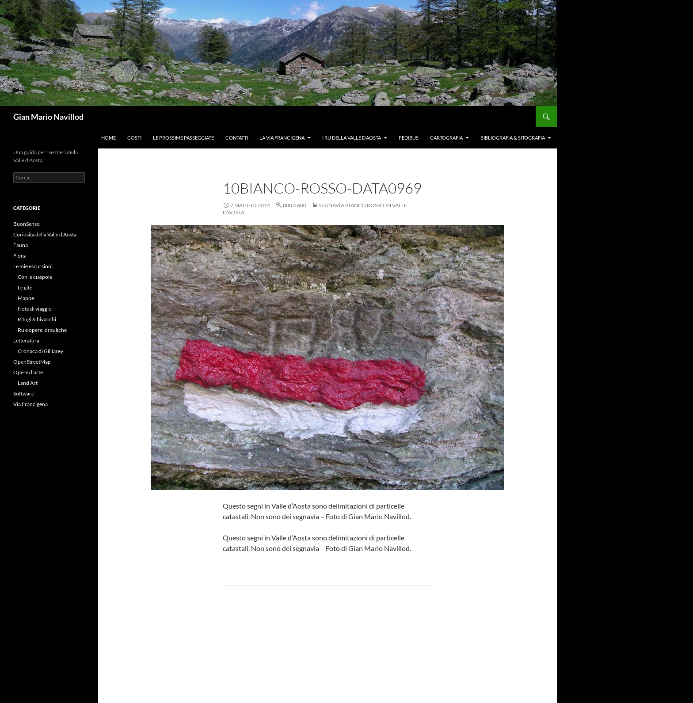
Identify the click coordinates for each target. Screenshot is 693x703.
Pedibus (409, 138)
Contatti (236, 138)
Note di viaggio (35, 308)
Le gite (25, 287)
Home (108, 138)
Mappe (26, 298)
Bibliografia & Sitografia (512, 138)
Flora (19, 255)
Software (23, 393)
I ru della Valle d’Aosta (351, 138)
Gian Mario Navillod (48, 117)
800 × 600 (294, 205)
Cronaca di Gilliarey (40, 351)
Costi (134, 138)
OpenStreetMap (32, 361)
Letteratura (26, 340)
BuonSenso (26, 223)
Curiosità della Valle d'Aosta (44, 234)
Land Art (28, 383)
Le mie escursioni (33, 266)
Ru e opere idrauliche (42, 330)
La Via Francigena (282, 138)
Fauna (20, 245)
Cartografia (446, 138)
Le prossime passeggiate (183, 138)
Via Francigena (30, 404)
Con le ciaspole (35, 277)
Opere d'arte (28, 372)
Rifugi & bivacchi (37, 319)
